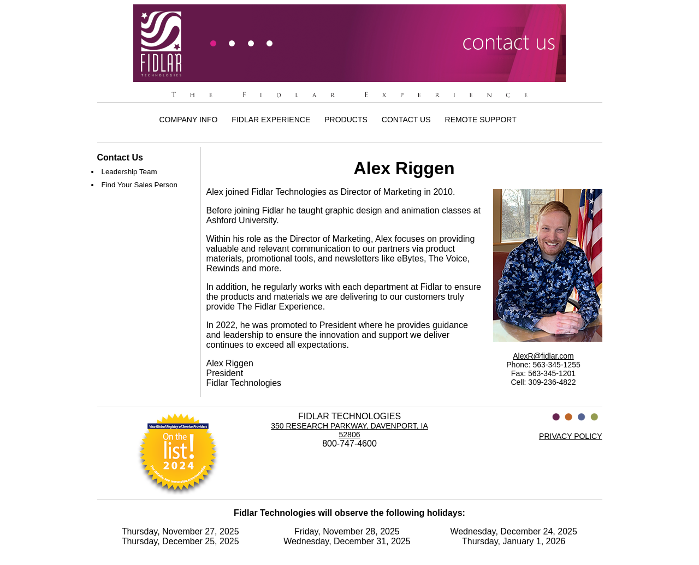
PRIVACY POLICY (570, 436)
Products (346, 119)
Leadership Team (129, 172)
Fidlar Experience (271, 119)
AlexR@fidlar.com (543, 356)
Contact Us (406, 119)
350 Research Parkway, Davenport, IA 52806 (349, 430)
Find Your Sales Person (139, 185)
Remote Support (481, 119)
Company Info (188, 119)
